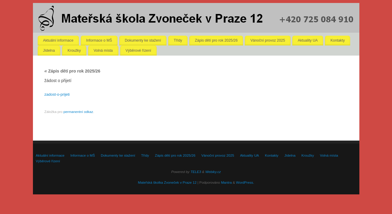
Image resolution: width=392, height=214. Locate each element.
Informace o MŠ (99, 40)
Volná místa (103, 50)
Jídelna (49, 50)
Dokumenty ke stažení (143, 40)
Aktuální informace (58, 40)
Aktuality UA (308, 40)
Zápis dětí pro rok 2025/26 (216, 40)
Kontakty (338, 40)
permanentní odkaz (78, 112)
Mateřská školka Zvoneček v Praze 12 (167, 182)
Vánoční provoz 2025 (267, 40)
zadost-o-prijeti (57, 94)
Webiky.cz (213, 172)
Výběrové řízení (138, 50)
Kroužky (74, 50)
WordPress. (245, 182)
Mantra (226, 182)
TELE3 (196, 172)
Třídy (178, 40)
